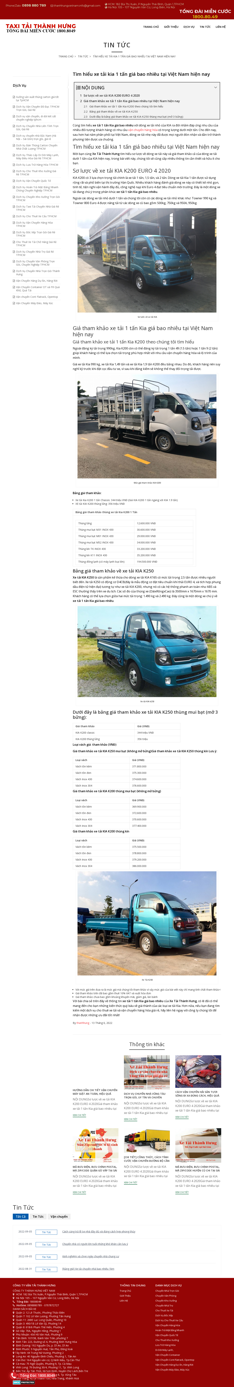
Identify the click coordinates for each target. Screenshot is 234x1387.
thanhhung (83, 1023)
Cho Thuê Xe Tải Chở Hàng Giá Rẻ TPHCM (36, 243)
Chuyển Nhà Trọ (164, 1305)
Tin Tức (205, 26)
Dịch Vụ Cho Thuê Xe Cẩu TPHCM (36, 216)
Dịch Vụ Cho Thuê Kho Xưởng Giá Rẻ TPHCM (36, 172)
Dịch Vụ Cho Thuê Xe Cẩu (169, 1320)
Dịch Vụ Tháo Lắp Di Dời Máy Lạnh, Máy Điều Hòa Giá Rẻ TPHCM (37, 156)
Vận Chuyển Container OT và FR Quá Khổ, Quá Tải (38, 288)
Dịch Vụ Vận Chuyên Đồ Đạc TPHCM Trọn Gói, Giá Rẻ (37, 108)
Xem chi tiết (79, 1115)
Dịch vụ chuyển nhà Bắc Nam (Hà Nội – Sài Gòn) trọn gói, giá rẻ (36, 137)
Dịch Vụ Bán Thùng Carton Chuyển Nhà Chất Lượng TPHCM (36, 147)
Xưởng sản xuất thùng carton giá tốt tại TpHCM (37, 98)
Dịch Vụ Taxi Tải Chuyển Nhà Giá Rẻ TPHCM (37, 208)
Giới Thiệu (171, 26)
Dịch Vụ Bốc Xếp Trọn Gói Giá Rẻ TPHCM (35, 234)
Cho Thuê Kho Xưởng (167, 1340)
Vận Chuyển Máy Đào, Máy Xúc (34, 303)
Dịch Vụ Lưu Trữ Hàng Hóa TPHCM (37, 164)
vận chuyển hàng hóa (143, 130)
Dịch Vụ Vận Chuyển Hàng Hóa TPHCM (34, 224)
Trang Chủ (151, 26)
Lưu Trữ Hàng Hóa (165, 1345)
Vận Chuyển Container (167, 1354)
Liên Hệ (221, 26)
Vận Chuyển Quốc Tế (166, 1335)
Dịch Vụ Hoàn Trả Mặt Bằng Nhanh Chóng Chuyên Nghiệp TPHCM (37, 188)
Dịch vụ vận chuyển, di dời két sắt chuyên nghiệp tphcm (36, 118)
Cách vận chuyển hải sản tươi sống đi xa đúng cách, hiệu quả (197, 1093)
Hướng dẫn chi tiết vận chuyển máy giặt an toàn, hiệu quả (95, 1091)
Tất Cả (21, 1216)
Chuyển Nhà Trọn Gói (167, 1290)
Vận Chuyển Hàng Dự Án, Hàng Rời (36, 280)
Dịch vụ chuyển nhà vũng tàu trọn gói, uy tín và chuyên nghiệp (144, 1097)
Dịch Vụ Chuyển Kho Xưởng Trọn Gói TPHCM (38, 198)
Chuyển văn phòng (165, 1295)
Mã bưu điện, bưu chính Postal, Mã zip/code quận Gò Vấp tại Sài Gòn (95, 1170)
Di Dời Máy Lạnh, (164, 1350)
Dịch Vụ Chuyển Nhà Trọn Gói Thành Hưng (38, 272)
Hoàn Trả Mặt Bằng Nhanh (169, 1330)
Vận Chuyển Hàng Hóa (167, 1325)
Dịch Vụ (189, 26)
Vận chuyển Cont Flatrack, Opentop (37, 296)
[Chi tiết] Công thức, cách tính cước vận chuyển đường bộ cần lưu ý (146, 1160)
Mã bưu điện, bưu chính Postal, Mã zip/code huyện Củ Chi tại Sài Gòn (197, 1170)
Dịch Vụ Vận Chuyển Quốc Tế (33, 180)
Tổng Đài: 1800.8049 (36, 1375)
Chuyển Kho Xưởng (166, 1300)
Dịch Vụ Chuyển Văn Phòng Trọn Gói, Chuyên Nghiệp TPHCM (35, 263)
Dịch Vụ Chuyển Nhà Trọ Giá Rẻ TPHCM (35, 253)
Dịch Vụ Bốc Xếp (164, 1315)
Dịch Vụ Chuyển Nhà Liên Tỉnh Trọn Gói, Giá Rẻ (37, 127)
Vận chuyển (59, 1216)
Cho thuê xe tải (164, 1310)
